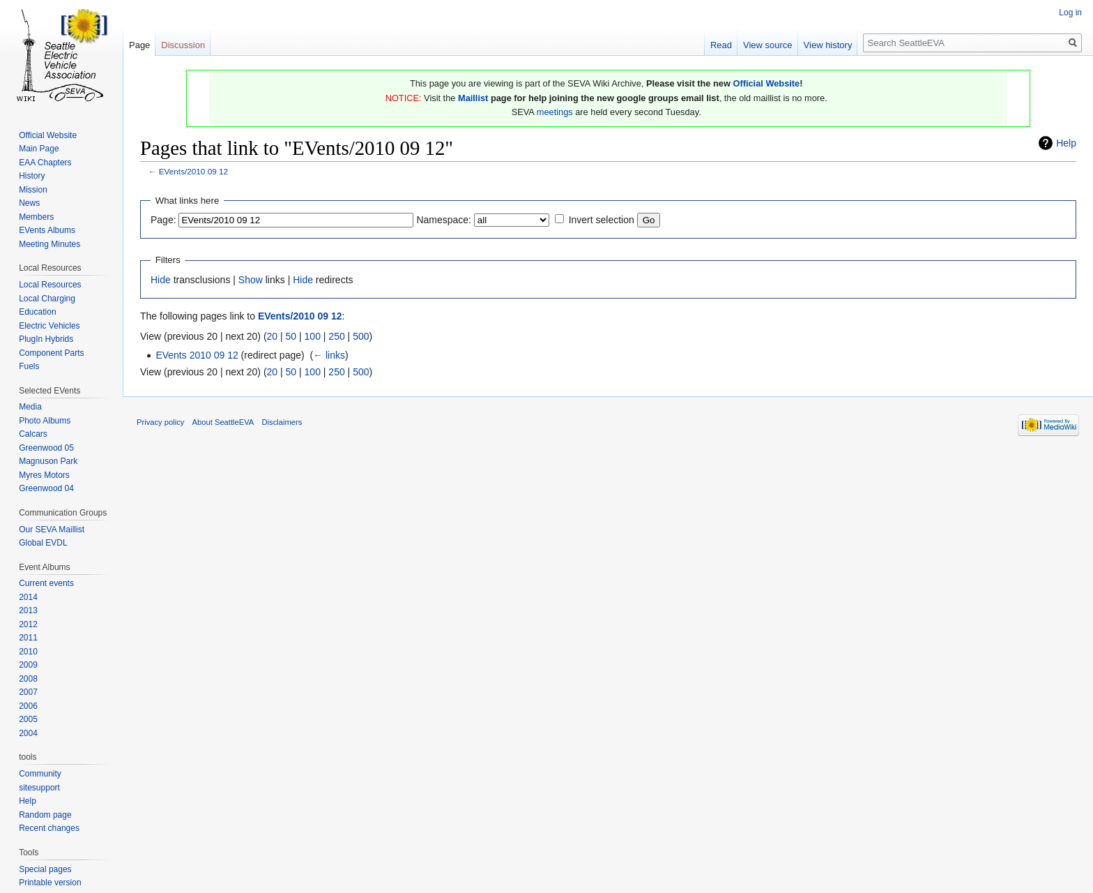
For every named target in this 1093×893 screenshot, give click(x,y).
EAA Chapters (45, 162)
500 (361, 336)
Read (721, 45)
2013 (28, 610)
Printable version (50, 882)
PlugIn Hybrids (46, 339)
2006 (28, 706)
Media (30, 407)
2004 (28, 733)
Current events (46, 583)
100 (313, 336)
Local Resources (50, 285)
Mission (33, 190)
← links (329, 355)
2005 (28, 719)
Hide (161, 279)
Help (1066, 143)
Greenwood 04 (46, 488)
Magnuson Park (48, 461)
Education (37, 312)
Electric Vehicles (49, 326)
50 (291, 336)
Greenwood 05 (46, 448)
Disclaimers (282, 422)
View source (768, 45)
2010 (28, 651)
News (29, 203)
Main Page (39, 148)
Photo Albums (44, 421)
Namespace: (443, 219)
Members (36, 217)
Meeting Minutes (49, 244)
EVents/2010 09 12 (193, 171)
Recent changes (49, 828)
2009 (28, 665)
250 (336, 336)
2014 (28, 597)
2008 (28, 679)
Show (250, 279)
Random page (45, 815)
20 (272, 336)
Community (40, 774)
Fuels (29, 366)
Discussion (183, 45)
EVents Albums (47, 230)
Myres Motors (44, 475)
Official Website (766, 83)
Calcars (33, 434)
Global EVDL (43, 543)
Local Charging (47, 298)
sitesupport (39, 788)
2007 (28, 692)
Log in (1070, 12)
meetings (555, 112)
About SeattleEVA (223, 422)
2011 (28, 638)
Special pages (45, 869)
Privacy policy (160, 422)
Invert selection (601, 219)
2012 (28, 624)
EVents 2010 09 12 (196, 355)
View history (828, 45)
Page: (163, 219)
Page (139, 45)
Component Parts (51, 353)
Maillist (473, 98)
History (32, 176)
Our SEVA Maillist (51, 529)
